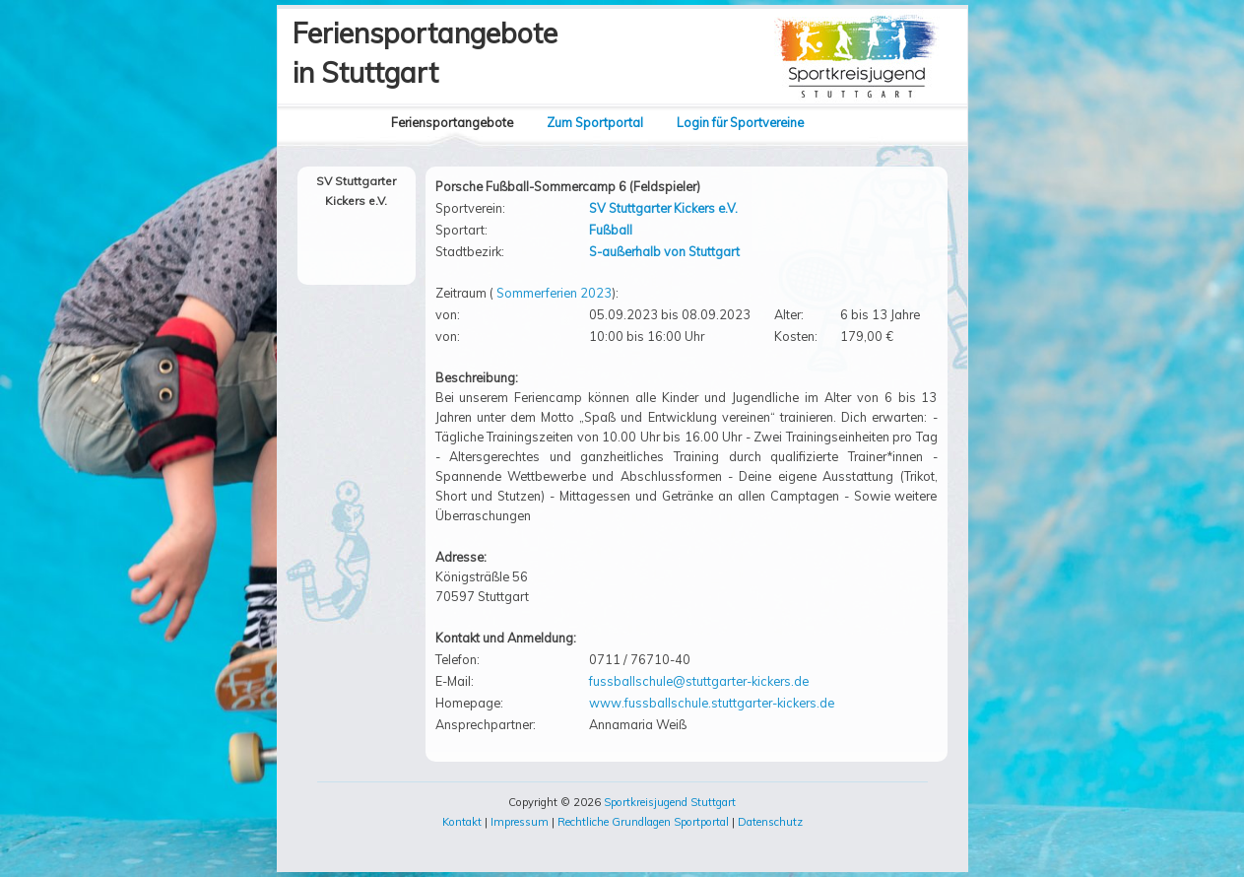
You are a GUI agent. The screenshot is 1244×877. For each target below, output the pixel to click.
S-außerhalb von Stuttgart (664, 251)
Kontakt (462, 822)
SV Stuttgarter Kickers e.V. (663, 208)
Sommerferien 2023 (554, 293)
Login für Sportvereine (740, 122)
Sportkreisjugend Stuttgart (670, 802)
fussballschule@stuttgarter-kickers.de (699, 681)
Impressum (520, 822)
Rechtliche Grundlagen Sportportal (643, 822)
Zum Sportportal (595, 122)
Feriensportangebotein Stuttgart (425, 53)
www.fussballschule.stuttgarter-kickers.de (711, 702)
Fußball (610, 229)
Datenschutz (770, 822)
